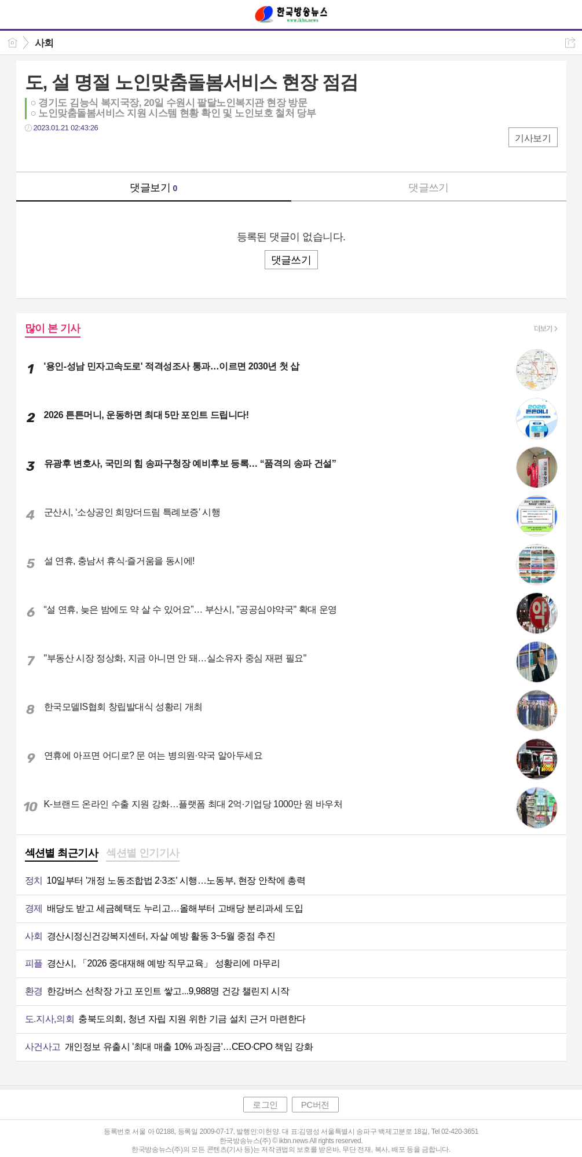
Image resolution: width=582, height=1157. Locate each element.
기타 (104, 151)
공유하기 (570, 42)
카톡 (81, 151)
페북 (35, 151)
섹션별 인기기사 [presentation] (143, 853)
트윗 (58, 151)
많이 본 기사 (52, 328)
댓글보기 (153, 187)
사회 (44, 43)
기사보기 (533, 138)
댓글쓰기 (428, 187)
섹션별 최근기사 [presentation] (61, 853)
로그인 (265, 1105)
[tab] (62, 854)
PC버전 (315, 1105)
